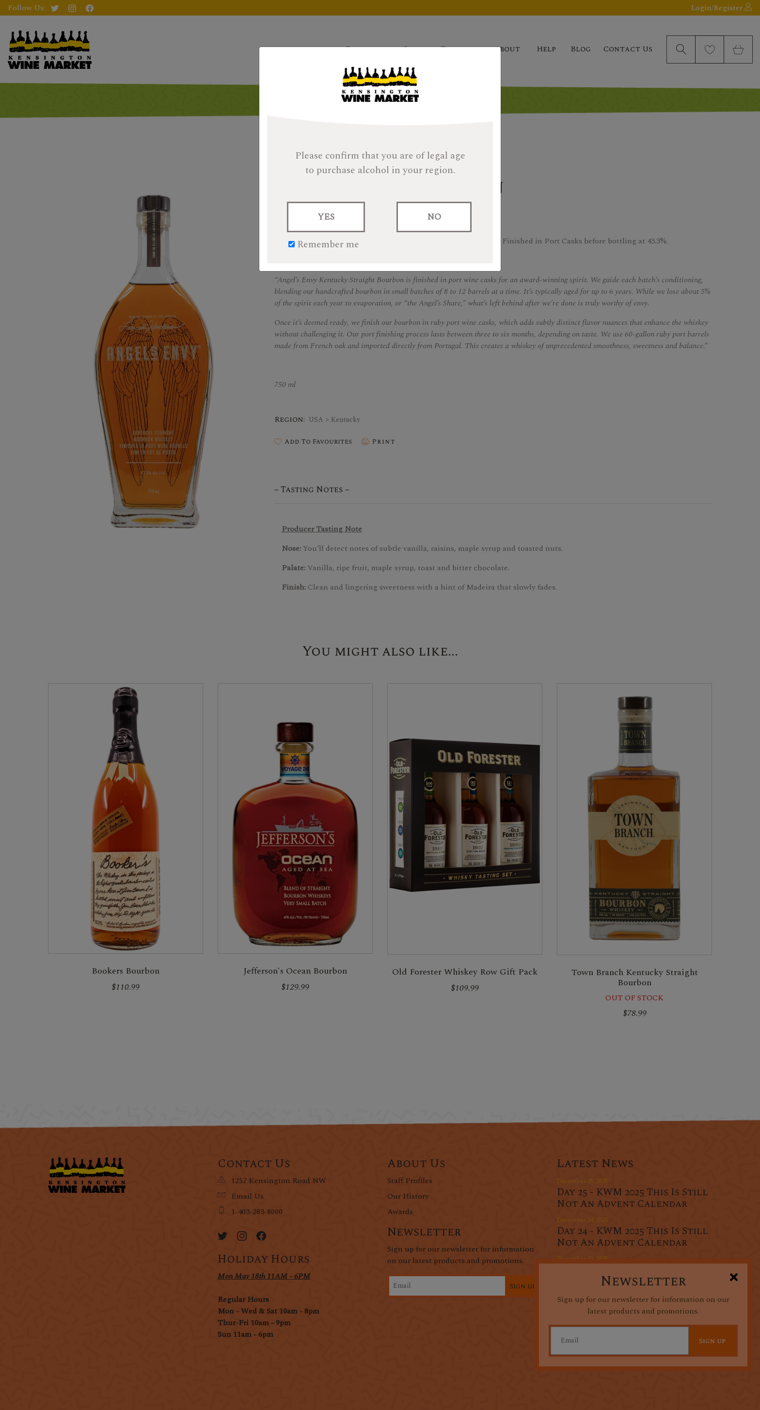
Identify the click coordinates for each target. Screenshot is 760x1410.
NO (434, 217)
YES (325, 217)
